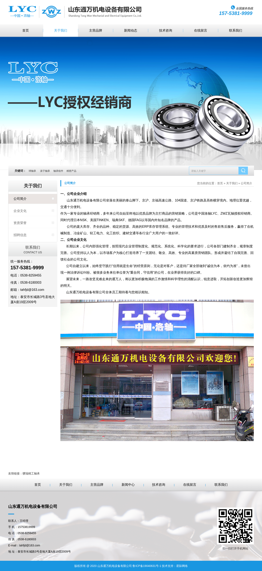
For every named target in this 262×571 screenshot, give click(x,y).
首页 (25, 30)
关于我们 (60, 30)
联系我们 (235, 30)
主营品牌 (95, 30)
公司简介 (20, 198)
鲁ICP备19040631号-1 (146, 566)
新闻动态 (130, 30)
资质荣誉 (20, 223)
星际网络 (182, 566)
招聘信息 (20, 235)
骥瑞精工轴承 (31, 473)
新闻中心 (128, 484)
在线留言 (200, 30)
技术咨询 (165, 30)
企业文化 (20, 211)
